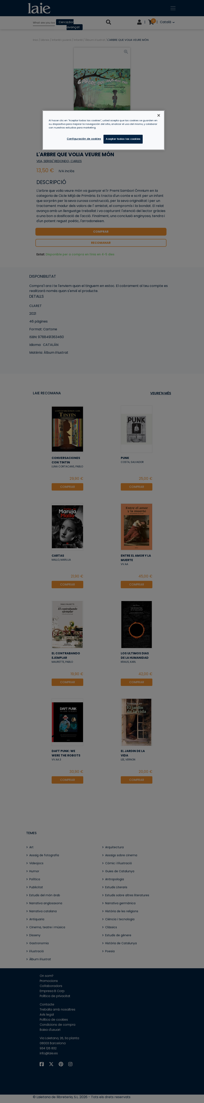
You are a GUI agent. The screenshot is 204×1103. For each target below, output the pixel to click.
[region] (103, 130)
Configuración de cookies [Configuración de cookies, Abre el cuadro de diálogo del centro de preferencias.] (84, 138)
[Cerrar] (158, 115)
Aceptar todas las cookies (123, 139)
